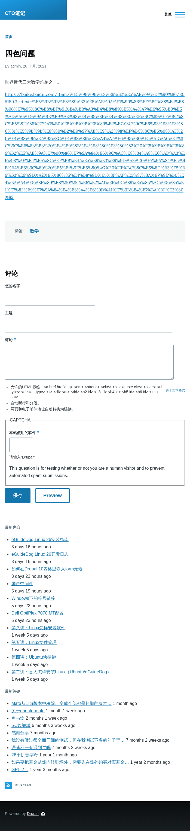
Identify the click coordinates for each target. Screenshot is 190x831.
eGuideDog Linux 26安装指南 (40, 539)
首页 (9, 37)
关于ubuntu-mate (28, 710)
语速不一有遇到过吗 (31, 747)
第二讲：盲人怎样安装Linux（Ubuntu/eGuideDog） (61, 672)
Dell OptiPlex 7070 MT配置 (37, 613)
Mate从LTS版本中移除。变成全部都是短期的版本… (61, 703)
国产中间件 (22, 583)
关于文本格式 (175, 390)
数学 (34, 231)
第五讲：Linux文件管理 (34, 642)
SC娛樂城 (20, 725)
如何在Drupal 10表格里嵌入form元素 (46, 569)
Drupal (33, 813)
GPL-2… (19, 769)
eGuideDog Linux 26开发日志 (40, 554)
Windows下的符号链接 (33, 598)
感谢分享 (20, 733)
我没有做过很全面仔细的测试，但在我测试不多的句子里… (68, 740)
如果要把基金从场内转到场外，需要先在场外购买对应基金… (70, 762)
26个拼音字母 (24, 755)
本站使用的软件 (22, 432)
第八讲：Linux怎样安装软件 (38, 627)
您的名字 (12, 286)
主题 (9, 313)
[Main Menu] (173, 15)
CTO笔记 (15, 13)
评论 (9, 340)
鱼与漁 (17, 718)
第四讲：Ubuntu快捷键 (33, 657)
